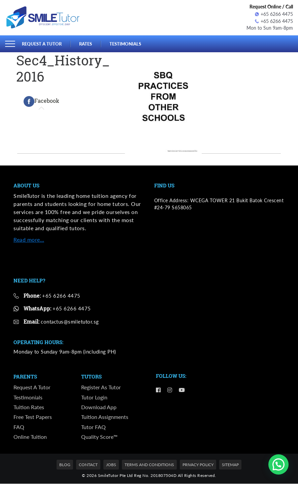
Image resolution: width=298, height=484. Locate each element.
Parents (25, 376)
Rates (85, 43)
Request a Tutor (42, 43)
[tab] (41, 101)
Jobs (111, 464)
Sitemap (230, 464)
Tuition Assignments (104, 417)
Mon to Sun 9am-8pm (269, 28)
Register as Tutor (101, 387)
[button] (278, 464)
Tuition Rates (28, 407)
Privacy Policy (198, 464)
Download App (99, 407)
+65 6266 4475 (274, 14)
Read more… (28, 239)
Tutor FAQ (93, 427)
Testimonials (125, 43)
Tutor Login (94, 397)
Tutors (91, 376)
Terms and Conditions (149, 464)
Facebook (41, 101)
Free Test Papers (32, 417)
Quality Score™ (99, 437)
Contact (88, 464)
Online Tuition (30, 437)
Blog (64, 464)
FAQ (18, 427)
